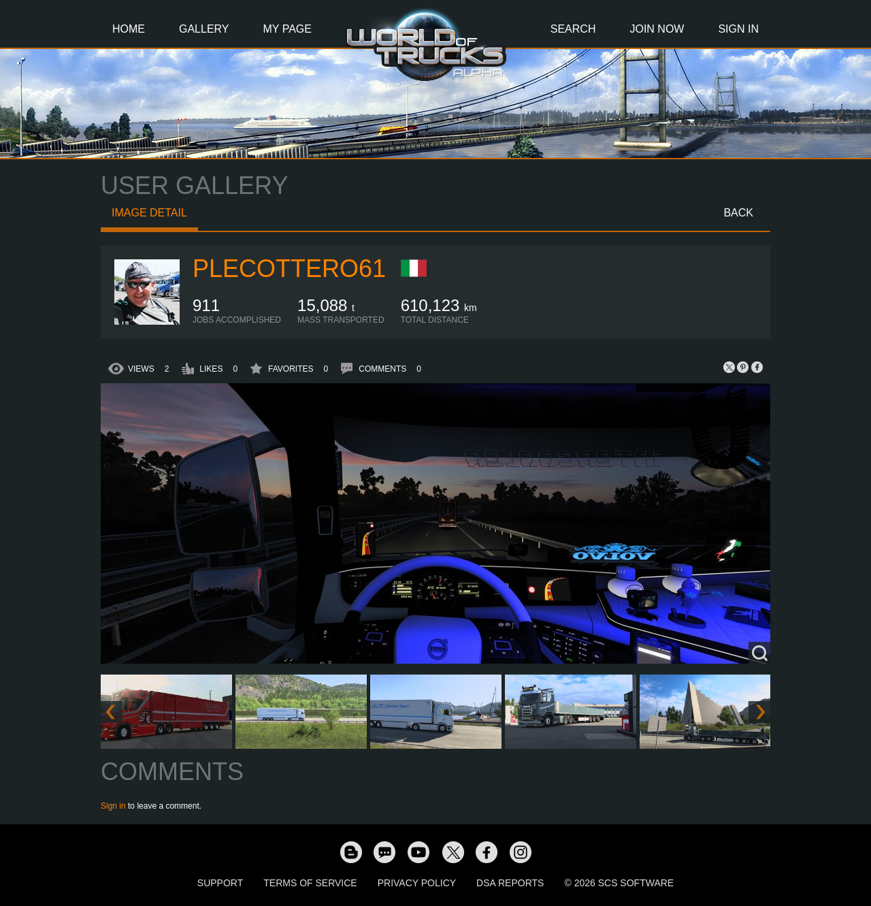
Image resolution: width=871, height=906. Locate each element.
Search (573, 29)
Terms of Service (310, 882)
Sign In (738, 29)
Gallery (204, 29)
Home (128, 29)
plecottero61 (289, 268)
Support (220, 882)
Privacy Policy (417, 882)
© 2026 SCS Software (619, 882)
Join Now (656, 29)
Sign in (113, 806)
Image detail (149, 213)
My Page (287, 29)
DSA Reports (510, 882)
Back (738, 213)
